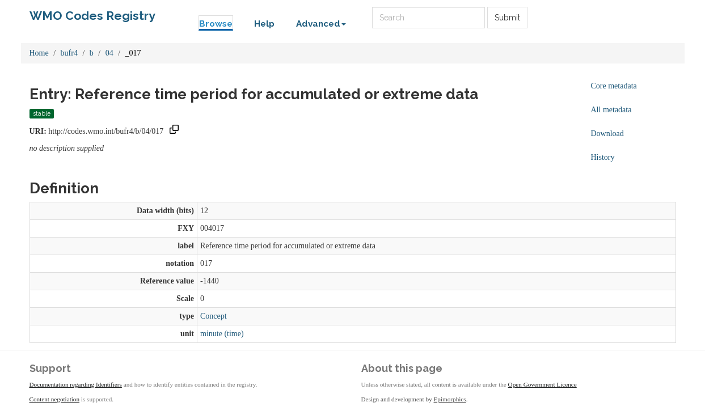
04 (109, 53)
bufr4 (69, 53)
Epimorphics (450, 399)
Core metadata (614, 86)
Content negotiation (54, 399)
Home (39, 53)
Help (264, 24)
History (603, 157)
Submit (507, 17)
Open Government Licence (542, 384)
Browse (216, 24)
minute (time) (222, 333)
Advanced (321, 24)
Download (607, 133)
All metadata (611, 109)
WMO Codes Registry (92, 16)
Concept (213, 316)
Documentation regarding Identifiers (75, 384)
